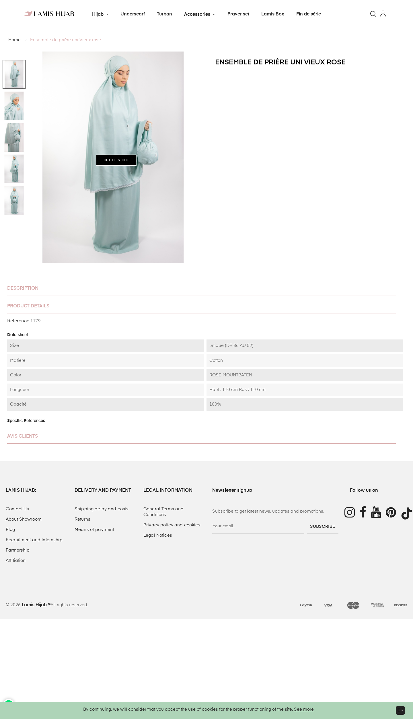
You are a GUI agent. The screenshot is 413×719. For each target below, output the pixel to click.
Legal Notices (157, 535)
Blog (10, 530)
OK (400, 710)
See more (304, 709)
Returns (82, 519)
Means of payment (94, 530)
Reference (18, 321)
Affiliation (16, 560)
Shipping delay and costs (101, 509)
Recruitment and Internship (34, 540)
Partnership (18, 550)
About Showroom (24, 519)
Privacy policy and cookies (171, 525)
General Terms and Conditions (163, 512)
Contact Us (17, 509)
